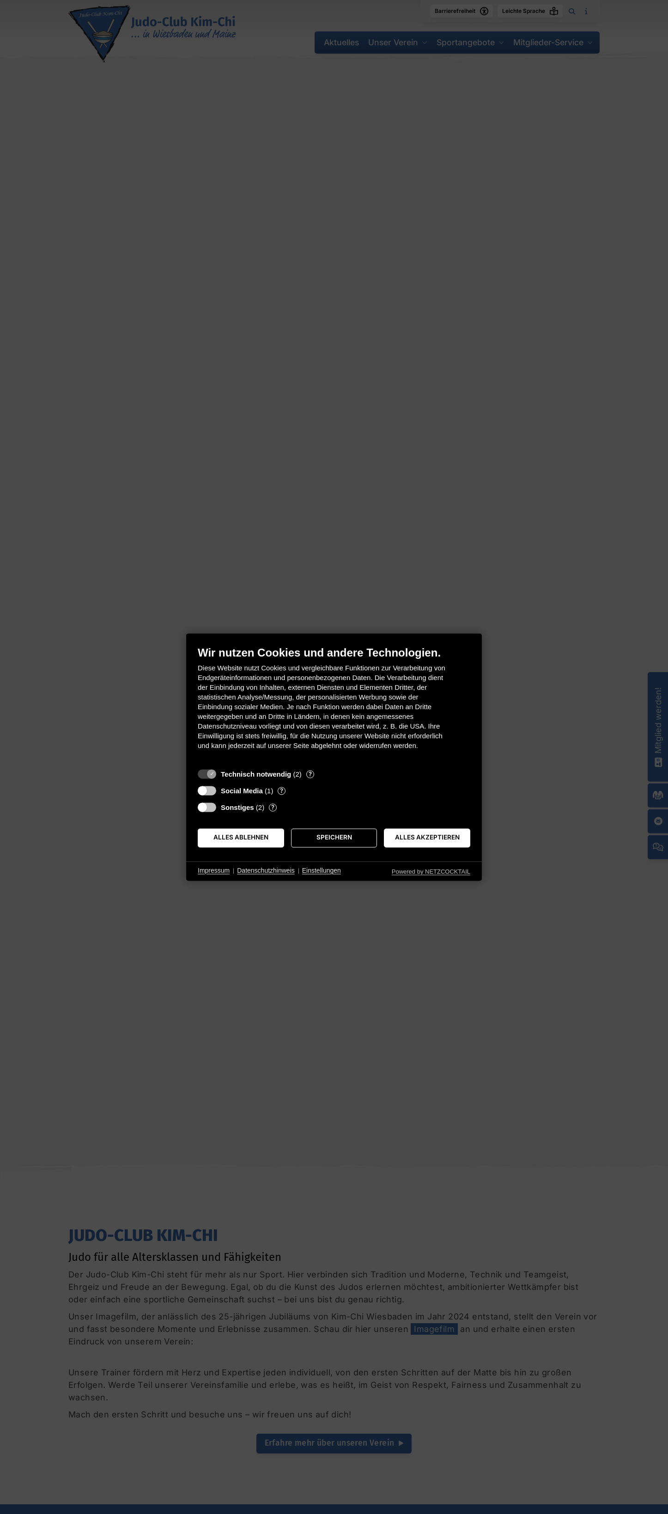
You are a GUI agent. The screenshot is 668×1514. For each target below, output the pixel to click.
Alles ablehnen (240, 837)
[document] (334, 704)
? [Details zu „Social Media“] (281, 790)
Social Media (242, 791)
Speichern (334, 837)
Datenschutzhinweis (266, 871)
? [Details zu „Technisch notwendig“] (310, 774)
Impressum (214, 871)
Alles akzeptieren (427, 837)
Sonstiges (237, 807)
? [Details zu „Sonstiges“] (272, 807)
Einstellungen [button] (321, 871)
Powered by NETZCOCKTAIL (431, 871)
